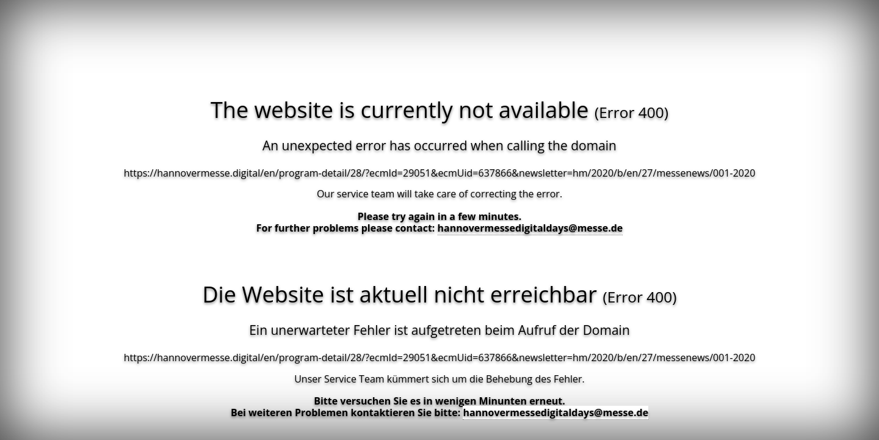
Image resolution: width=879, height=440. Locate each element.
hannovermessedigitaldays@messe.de (530, 228)
